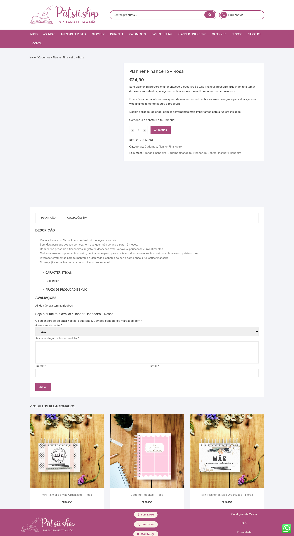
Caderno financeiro (180, 153)
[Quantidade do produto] (138, 130)
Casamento (137, 34)
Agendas (49, 34)
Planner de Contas (205, 153)
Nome (41, 365)
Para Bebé (117, 34)
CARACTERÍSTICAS (58, 272)
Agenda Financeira (154, 153)
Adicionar (160, 130)
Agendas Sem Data (73, 34)
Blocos (237, 34)
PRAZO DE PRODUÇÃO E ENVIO (66, 289)
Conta (37, 43)
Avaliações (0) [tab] (77, 217)
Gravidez (98, 34)
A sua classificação (48, 325)
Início (34, 34)
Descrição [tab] (48, 217)
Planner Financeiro (192, 34)
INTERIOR (52, 281)
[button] (147, 272)
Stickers (254, 34)
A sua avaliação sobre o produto (57, 338)
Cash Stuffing (161, 34)
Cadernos (219, 34)
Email (154, 365)
